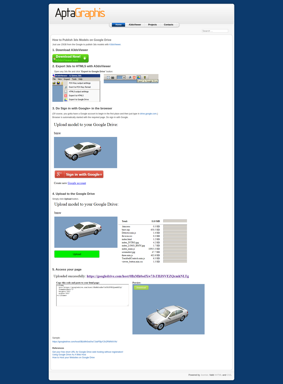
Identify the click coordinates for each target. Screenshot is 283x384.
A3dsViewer (135, 24)
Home (118, 24)
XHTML (218, 375)
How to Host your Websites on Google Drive (73, 357)
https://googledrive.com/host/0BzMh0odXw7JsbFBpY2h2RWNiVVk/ (84, 341)
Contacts (168, 24)
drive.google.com (148, 113)
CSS (229, 375)
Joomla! (204, 375)
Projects (152, 24)
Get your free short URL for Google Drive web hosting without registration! (87, 352)
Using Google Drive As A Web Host (69, 354)
